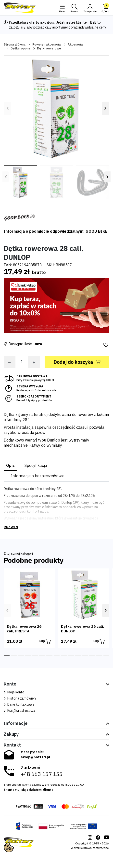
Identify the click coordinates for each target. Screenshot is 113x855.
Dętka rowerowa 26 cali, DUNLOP (82, 628)
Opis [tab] (10, 465)
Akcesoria (75, 44)
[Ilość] (21, 361)
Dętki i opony (20, 48)
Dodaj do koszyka (76, 362)
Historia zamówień (20, 698)
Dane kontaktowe (19, 704)
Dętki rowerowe (49, 48)
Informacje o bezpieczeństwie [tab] (37, 475)
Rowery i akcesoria (46, 44)
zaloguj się (17, 27)
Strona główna (14, 44)
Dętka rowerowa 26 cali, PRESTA (24, 628)
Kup (45, 641)
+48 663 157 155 (42, 774)
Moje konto (14, 692)
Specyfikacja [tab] (36, 465)
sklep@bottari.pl (35, 757)
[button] (74, 8)
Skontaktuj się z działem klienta (28, 790)
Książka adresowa (19, 710)
